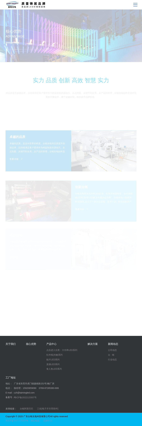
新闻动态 (113, 344)
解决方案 (93, 344)
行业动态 (112, 359)
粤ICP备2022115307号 (25, 397)
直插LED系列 (53, 364)
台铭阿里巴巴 (26, 408)
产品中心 (51, 344)
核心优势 (31, 344)
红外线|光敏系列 (54, 355)
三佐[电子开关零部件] (47, 408)
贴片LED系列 (53, 359)
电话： (9, 388)
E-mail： (10, 392)
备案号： (10, 397)
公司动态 (112, 350)
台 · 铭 (111, 355)
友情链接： (11, 408)
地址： (9, 383)
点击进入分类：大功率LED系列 (61, 350)
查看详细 (15, 165)
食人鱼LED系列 (54, 369)
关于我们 (11, 344)
